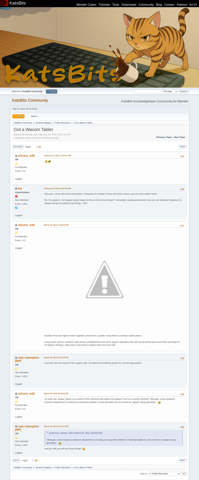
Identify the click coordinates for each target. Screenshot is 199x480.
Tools (115, 4)
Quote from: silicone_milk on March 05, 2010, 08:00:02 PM (75, 433)
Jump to (143, 473)
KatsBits (18, 2)
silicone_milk (26, 155)
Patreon (182, 4)
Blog (159, 4)
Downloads (128, 4)
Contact (169, 4)
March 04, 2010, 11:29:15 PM (56, 225)
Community (146, 4)
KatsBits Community (30, 100)
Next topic (179, 137)
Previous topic (164, 137)
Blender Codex (86, 4)
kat (20, 188)
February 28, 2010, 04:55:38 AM (57, 188)
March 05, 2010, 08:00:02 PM (56, 394)
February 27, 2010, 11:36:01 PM (57, 156)
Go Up (16, 461)
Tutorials (104, 4)
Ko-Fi (193, 4)
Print (182, 147)
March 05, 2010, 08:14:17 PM (56, 426)
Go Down (18, 147)
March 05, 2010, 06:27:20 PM (56, 358)
